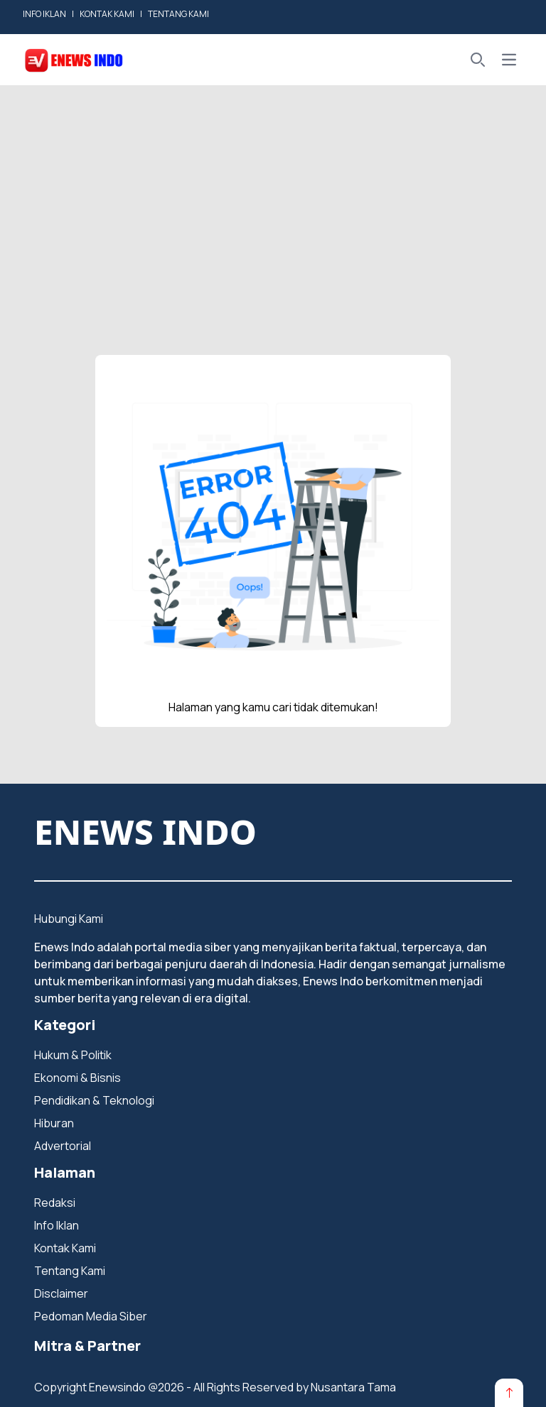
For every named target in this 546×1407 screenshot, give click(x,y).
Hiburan (54, 1123)
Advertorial (62, 1146)
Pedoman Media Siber (90, 1316)
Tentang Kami (69, 1271)
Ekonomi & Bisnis (77, 1077)
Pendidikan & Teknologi (94, 1100)
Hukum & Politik (73, 1055)
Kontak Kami (65, 1248)
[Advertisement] (273, 191)
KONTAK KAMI (107, 14)
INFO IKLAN (44, 14)
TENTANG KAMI (178, 14)
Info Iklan (56, 1225)
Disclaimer (61, 1293)
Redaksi (54, 1202)
